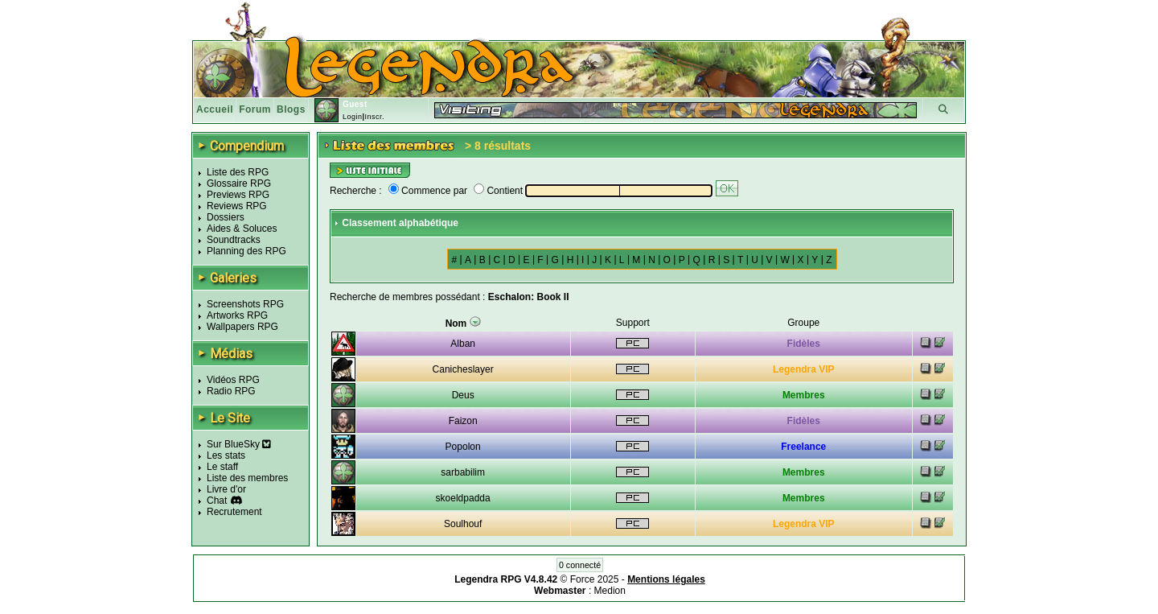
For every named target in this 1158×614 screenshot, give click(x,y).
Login (353, 117)
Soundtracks (234, 239)
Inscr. (374, 117)
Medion (610, 590)
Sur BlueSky (239, 444)
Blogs (291, 109)
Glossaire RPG (239, 183)
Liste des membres (247, 478)
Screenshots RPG (245, 304)
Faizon (463, 421)
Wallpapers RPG (242, 326)
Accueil (214, 109)
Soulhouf (463, 524)
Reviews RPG (237, 206)
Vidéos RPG (233, 379)
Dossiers (225, 217)
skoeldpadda (463, 498)
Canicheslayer (463, 369)
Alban (462, 343)
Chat (217, 500)
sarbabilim (463, 472)
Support (633, 322)
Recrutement (234, 511)
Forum (255, 109)
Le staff (222, 466)
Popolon (463, 446)
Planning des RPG (246, 251)
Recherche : (356, 190)
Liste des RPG (238, 172)
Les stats (226, 455)
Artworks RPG (237, 315)
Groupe (803, 322)
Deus (463, 395)
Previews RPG (238, 194)
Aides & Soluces (242, 228)
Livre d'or (226, 489)
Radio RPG (231, 391)
